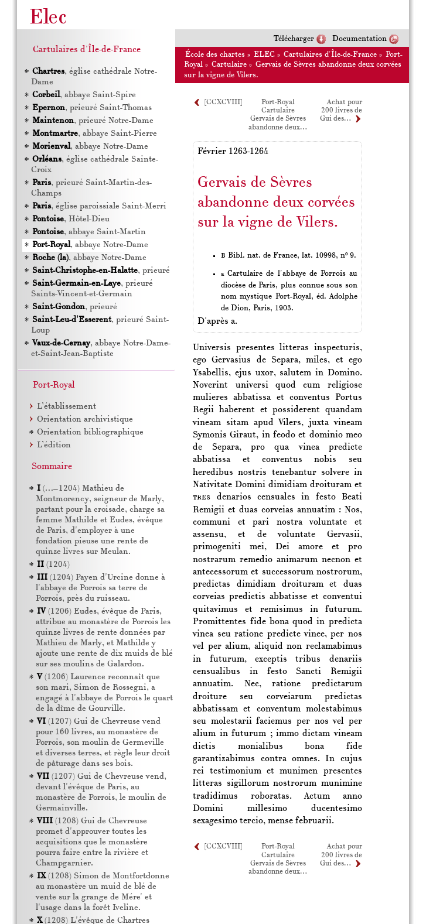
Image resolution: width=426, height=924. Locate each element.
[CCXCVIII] (223, 102)
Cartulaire (229, 65)
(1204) (53, 564)
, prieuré (101, 270)
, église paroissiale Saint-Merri (99, 206)
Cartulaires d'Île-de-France (330, 55)
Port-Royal (278, 102)
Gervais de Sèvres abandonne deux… (277, 867)
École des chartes (215, 55)
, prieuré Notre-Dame (93, 121)
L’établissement (66, 406)
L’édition (54, 445)
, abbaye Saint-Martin (89, 232)
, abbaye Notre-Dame (90, 146)
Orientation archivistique (85, 419)
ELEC (264, 55)
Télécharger (294, 39)
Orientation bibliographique (90, 432)
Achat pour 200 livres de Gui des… (341, 111)
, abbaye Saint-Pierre (94, 133)
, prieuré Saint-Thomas (92, 108)
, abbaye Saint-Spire (84, 95)
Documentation (359, 39)
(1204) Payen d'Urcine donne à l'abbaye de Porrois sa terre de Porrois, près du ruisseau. (100, 588)
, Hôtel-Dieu (71, 219)
